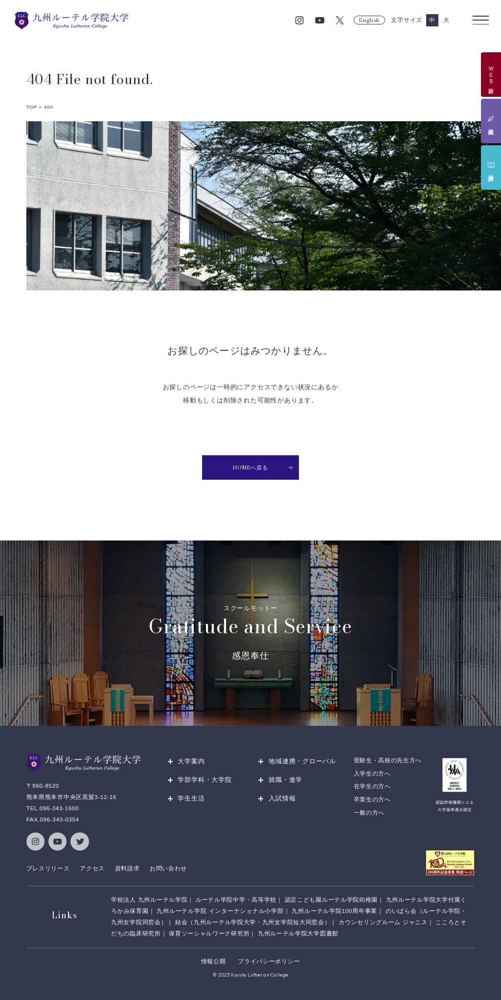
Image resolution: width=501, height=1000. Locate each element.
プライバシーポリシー (269, 962)
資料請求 (127, 868)
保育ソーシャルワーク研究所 (209, 933)
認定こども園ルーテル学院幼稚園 (331, 900)
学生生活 (191, 798)
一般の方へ (369, 813)
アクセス (92, 868)
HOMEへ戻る (263, 467)
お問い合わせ (168, 868)
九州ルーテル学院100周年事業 (334, 911)
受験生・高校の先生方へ (388, 761)
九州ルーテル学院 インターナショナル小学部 (220, 911)
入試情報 (282, 798)
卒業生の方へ (372, 799)
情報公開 (213, 962)
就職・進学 (285, 780)
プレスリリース (48, 868)
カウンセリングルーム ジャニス (383, 922)
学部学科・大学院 (204, 780)
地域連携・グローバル (302, 761)
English (369, 20)
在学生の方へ (372, 787)
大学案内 (191, 761)
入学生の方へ (372, 774)
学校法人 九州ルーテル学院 (149, 900)
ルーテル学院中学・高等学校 (236, 900)
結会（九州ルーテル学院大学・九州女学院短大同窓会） (252, 922)
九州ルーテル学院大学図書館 (298, 933)
